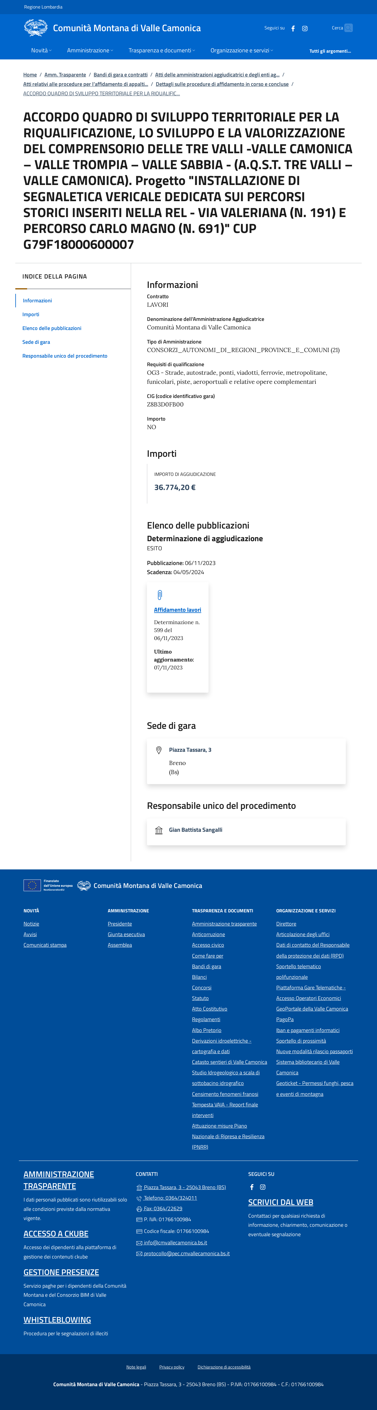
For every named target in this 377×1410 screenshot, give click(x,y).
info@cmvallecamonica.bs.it (171, 1242)
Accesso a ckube (56, 1233)
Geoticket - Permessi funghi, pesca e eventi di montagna (314, 1088)
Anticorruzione (208, 934)
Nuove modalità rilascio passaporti (314, 1051)
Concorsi (201, 987)
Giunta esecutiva (126, 934)
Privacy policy (171, 1367)
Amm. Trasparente (65, 75)
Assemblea (120, 945)
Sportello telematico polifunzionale (298, 971)
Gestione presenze (61, 1272)
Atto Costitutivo (230, 1008)
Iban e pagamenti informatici (308, 1030)
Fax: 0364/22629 (159, 1208)
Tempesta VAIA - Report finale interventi (225, 1110)
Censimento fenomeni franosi (225, 1094)
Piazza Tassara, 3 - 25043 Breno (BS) (188, 1186)
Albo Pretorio (230, 1029)
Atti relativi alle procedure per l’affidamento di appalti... (85, 84)
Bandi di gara (206, 966)
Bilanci (199, 977)
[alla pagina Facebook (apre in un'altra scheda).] (281, 27)
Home (30, 75)
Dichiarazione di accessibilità (224, 1367)
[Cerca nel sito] (346, 28)
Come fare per (207, 956)
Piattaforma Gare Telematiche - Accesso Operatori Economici (314, 993)
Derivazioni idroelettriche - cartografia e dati (222, 1046)
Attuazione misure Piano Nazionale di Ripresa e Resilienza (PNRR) (228, 1136)
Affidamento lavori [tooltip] (177, 609)
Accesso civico (208, 945)
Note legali (136, 1367)
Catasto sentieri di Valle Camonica (229, 1062)
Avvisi (30, 934)
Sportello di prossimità (301, 1041)
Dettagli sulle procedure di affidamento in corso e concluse (222, 84)
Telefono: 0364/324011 (166, 1198)
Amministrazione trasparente (224, 924)
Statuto (200, 998)
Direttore (286, 924)
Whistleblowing (57, 1319)
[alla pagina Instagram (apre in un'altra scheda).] (293, 27)
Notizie (31, 924)
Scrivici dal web (280, 1202)
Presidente (120, 924)
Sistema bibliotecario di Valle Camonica (314, 1067)
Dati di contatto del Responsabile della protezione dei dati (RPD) (313, 950)
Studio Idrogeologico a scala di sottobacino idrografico (226, 1078)
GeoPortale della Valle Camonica (314, 1008)
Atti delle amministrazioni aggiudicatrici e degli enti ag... (217, 75)
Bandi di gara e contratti (121, 75)
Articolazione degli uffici (303, 934)
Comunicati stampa (45, 945)
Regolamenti (206, 1019)
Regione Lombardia (43, 6)
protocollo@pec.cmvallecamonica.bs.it (183, 1253)
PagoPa (312, 1018)
